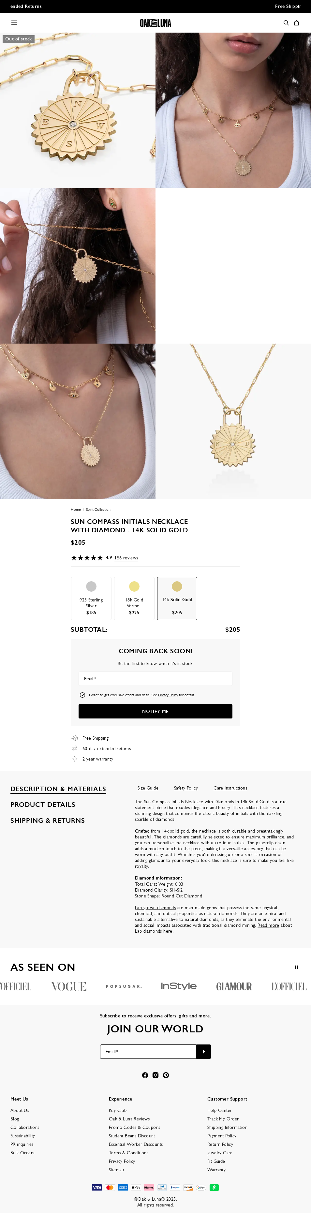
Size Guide (148, 788)
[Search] (286, 23)
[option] (91, 598)
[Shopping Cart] (297, 23)
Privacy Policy (168, 695)
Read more (268, 925)
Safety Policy (186, 788)
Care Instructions (230, 788)
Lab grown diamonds (155, 907)
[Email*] (155, 679)
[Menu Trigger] (14, 23)
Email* (90, 678)
